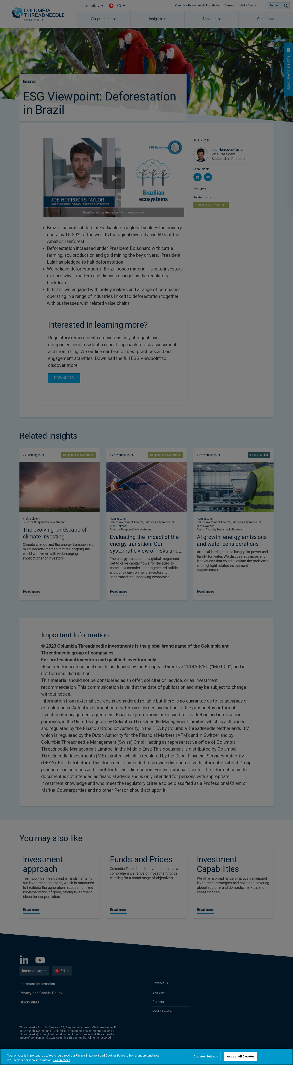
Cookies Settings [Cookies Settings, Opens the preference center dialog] (206, 1056)
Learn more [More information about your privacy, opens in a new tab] (61, 1060)
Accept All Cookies (241, 1056)
